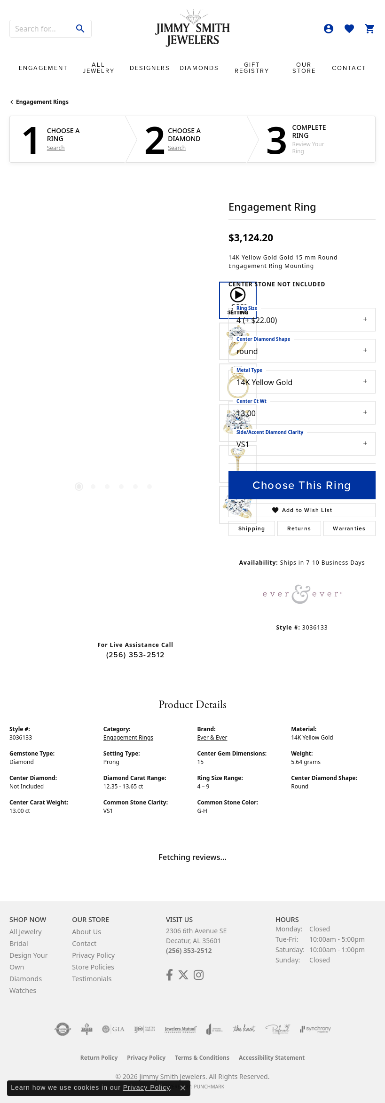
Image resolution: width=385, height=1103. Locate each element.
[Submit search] (80, 28)
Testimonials (91, 978)
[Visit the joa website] (214, 1029)
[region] (114, 403)
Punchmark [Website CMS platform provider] (209, 1086)
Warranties (349, 528)
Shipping (252, 528)
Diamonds (199, 67)
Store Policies (93, 966)
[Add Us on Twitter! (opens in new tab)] (183, 975)
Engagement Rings (42, 102)
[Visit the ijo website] (144, 1029)
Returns (299, 528)
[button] (328, 28)
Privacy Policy (93, 955)
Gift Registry (252, 67)
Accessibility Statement (272, 1058)
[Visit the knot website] (243, 1029)
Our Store (304, 67)
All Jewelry (99, 67)
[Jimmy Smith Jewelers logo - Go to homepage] (193, 28)
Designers (150, 67)
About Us (86, 931)
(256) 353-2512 (135, 654)
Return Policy (99, 1058)
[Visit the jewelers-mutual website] (181, 1029)
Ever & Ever (212, 737)
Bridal (18, 943)
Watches (22, 990)
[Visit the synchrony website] (315, 1029)
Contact (349, 67)
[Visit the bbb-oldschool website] (87, 1029)
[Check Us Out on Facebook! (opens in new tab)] (169, 975)
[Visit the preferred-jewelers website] (278, 1029)
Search (56, 148)
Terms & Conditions (202, 1058)
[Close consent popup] (183, 1088)
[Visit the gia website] (113, 1029)
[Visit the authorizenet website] (62, 1029)
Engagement (43, 67)
